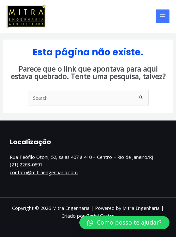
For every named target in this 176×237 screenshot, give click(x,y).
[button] (124, 222)
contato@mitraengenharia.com (44, 172)
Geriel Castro (100, 215)
